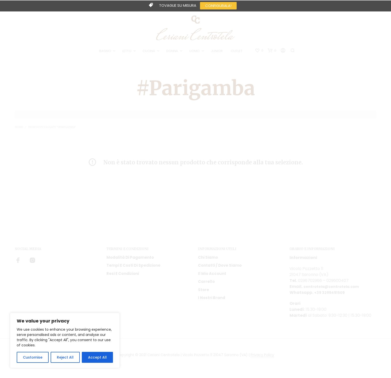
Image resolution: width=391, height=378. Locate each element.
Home (19, 129)
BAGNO (106, 52)
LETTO (127, 52)
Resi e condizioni (122, 275)
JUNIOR (218, 52)
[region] (65, 340)
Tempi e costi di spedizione (133, 267)
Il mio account (212, 275)
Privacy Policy (262, 357)
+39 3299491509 (331, 294)
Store (203, 291)
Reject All (65, 357)
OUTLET (237, 52)
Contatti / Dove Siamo (220, 267)
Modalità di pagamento (130, 259)
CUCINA (150, 52)
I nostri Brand (211, 299)
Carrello (206, 283)
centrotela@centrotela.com (333, 288)
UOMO (195, 52)
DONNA (173, 52)
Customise (32, 357)
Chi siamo (208, 259)
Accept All (97, 357)
